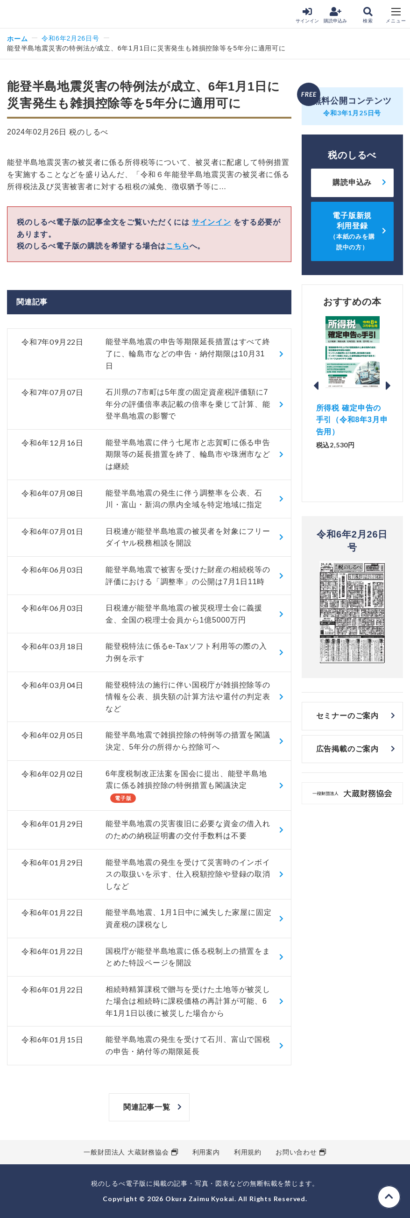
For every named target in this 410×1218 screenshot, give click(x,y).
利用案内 (206, 1152)
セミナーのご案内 (347, 716)
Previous (316, 385)
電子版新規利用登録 (352, 231)
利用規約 (248, 1152)
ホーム (17, 38)
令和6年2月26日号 (70, 38)
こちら (177, 246)
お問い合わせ (296, 1152)
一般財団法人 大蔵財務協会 (126, 1152)
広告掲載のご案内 (347, 749)
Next (388, 385)
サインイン (307, 15)
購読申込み (335, 15)
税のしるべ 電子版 (27, 14)
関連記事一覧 (146, 1107)
